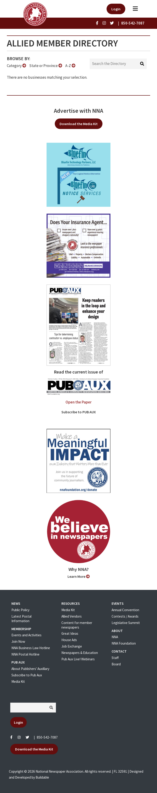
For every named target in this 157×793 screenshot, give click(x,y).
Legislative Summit (126, 623)
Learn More (79, 576)
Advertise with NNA (78, 110)
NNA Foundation (124, 643)
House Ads (69, 640)
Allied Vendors (71, 616)
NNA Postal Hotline (25, 654)
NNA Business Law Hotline (30, 648)
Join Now (18, 641)
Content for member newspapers (76, 625)
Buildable (42, 777)
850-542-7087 (47, 737)
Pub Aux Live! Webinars (78, 659)
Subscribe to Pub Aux (26, 675)
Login (115, 9)
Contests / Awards (125, 616)
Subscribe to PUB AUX (78, 412)
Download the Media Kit (79, 123)
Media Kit (18, 681)
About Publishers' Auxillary (30, 669)
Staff (115, 658)
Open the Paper (78, 402)
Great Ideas (69, 633)
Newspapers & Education (79, 653)
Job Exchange (71, 646)
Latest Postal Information (21, 618)
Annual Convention (125, 610)
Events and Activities (26, 635)
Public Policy (20, 610)
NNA (115, 637)
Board (116, 664)
